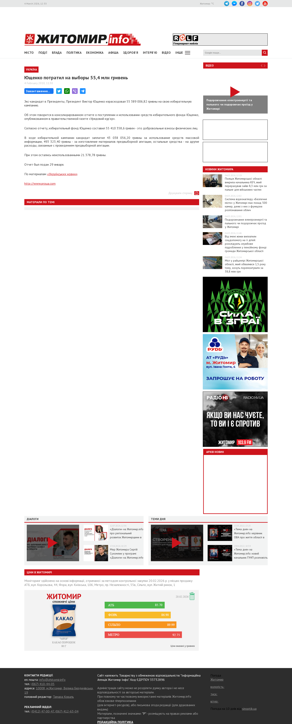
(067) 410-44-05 (43, 684)
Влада (57, 53)
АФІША (113, 53)
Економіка (95, 53)
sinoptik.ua (249, 709)
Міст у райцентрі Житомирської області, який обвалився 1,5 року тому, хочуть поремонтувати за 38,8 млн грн (245, 266)
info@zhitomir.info (52, 680)
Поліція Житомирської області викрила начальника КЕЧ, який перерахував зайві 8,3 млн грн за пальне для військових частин (246, 184)
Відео (210, 65)
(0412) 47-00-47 (42, 711)
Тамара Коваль (63, 697)
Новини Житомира (219, 169)
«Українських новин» (62, 174)
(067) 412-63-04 (66, 711)
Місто (29, 53)
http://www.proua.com (40, 183)
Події (43, 53)
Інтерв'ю (150, 53)
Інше (179, 53)
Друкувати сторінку (180, 193)
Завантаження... (38, 91)
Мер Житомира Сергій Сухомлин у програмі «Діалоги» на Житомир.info (126, 553)
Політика (74, 53)
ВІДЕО (166, 53)
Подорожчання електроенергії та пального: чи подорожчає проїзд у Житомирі (246, 223)
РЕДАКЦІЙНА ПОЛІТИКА (115, 722)
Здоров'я (130, 53)
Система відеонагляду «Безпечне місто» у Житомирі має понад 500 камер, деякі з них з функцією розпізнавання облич (246, 204)
